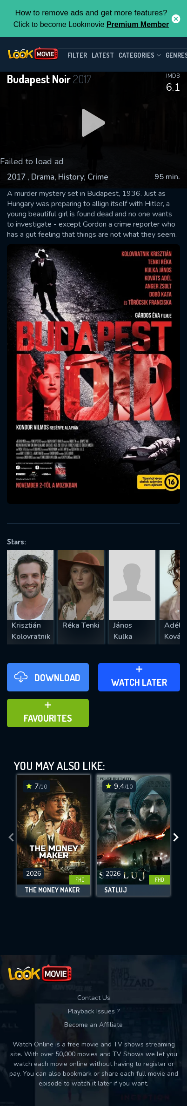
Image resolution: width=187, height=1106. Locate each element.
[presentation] (11, 837)
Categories (140, 55)
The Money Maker (52, 890)
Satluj (115, 890)
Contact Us (93, 997)
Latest (103, 55)
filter (77, 55)
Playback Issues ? (94, 1011)
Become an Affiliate (93, 1024)
